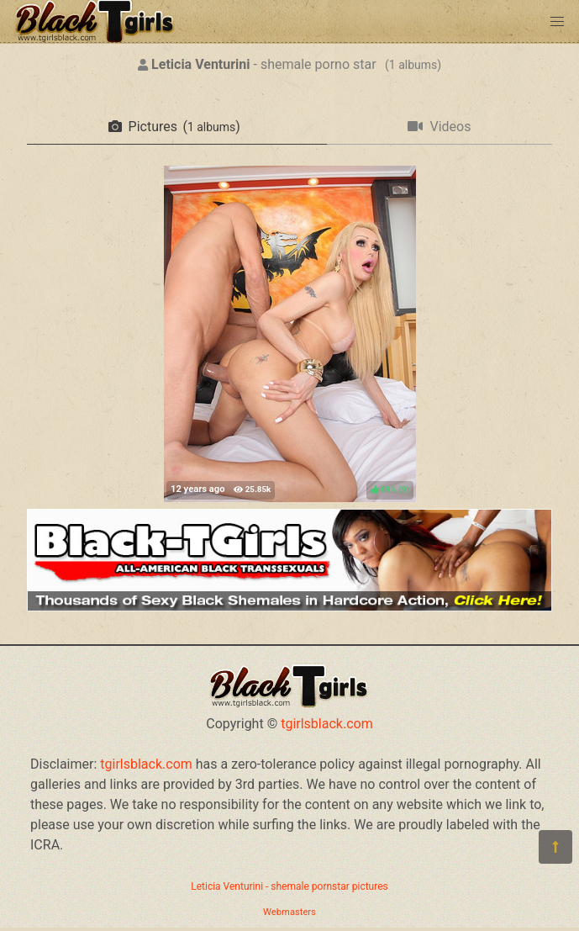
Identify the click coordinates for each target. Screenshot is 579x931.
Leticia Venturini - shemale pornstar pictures (289, 886)
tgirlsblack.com (327, 724)
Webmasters (289, 912)
